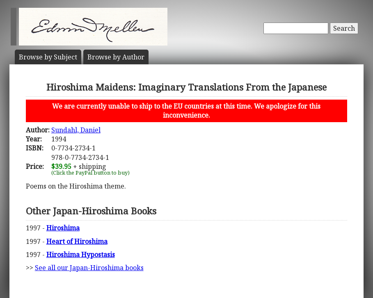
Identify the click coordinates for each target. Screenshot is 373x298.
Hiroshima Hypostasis (80, 254)
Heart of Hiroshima (77, 241)
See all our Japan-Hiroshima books (89, 267)
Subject (48, 57)
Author (115, 57)
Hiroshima (63, 227)
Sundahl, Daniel (76, 129)
